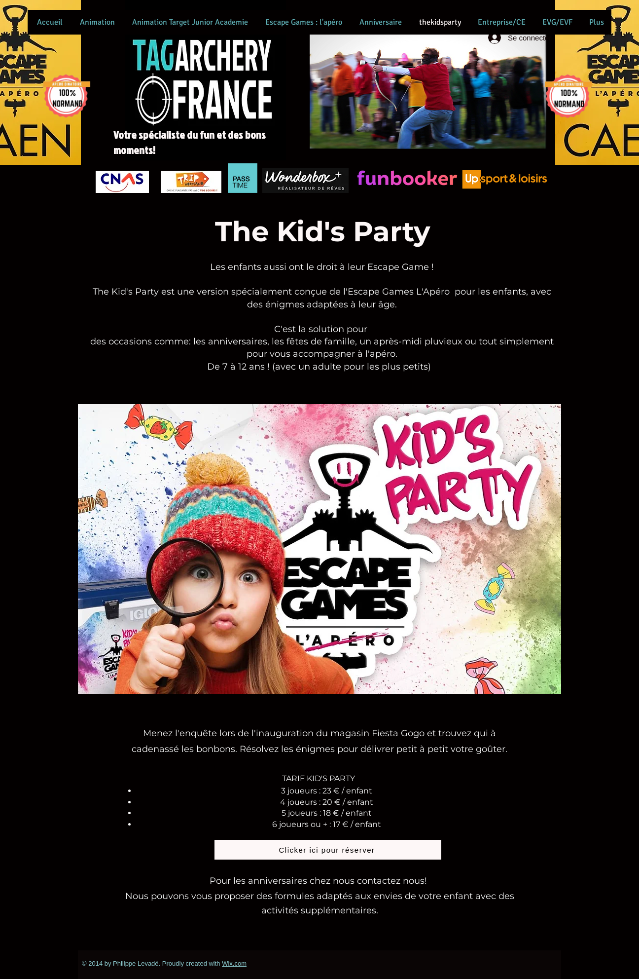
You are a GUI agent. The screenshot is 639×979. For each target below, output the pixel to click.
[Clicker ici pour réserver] (327, 850)
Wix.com (234, 963)
